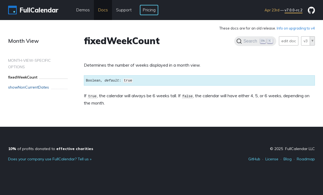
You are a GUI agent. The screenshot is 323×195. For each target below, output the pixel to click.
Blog (288, 159)
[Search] (255, 41)
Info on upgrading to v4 (296, 28)
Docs (103, 9)
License (271, 159)
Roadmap (306, 159)
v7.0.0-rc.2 (293, 10)
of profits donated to (50, 148)
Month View (23, 40)
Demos (83, 9)
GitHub (254, 159)
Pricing (149, 9)
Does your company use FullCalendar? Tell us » (49, 159)
